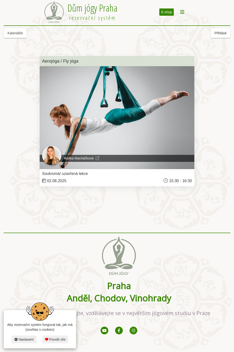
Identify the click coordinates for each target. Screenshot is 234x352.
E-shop (166, 12)
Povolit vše (55, 339)
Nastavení (24, 339)
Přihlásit (220, 33)
